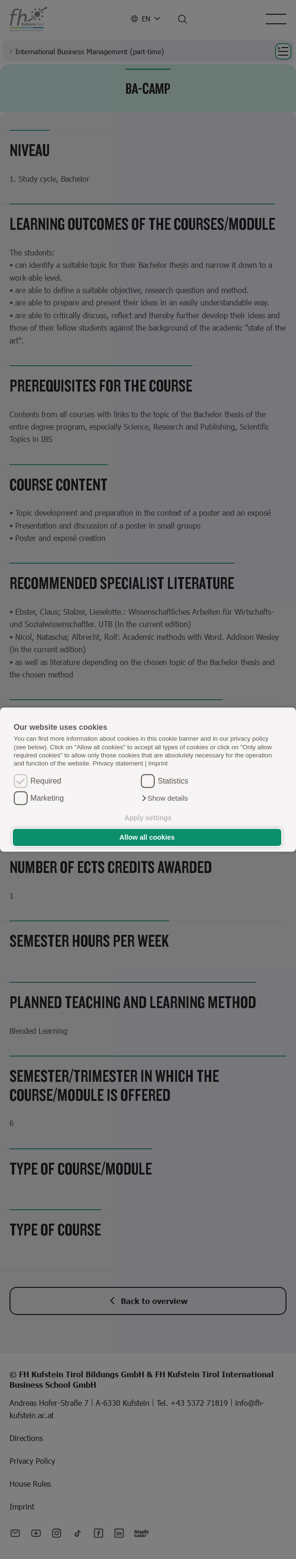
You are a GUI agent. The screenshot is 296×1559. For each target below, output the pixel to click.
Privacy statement (118, 763)
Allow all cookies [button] (147, 837)
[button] (164, 798)
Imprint (158, 763)
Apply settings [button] (147, 818)
